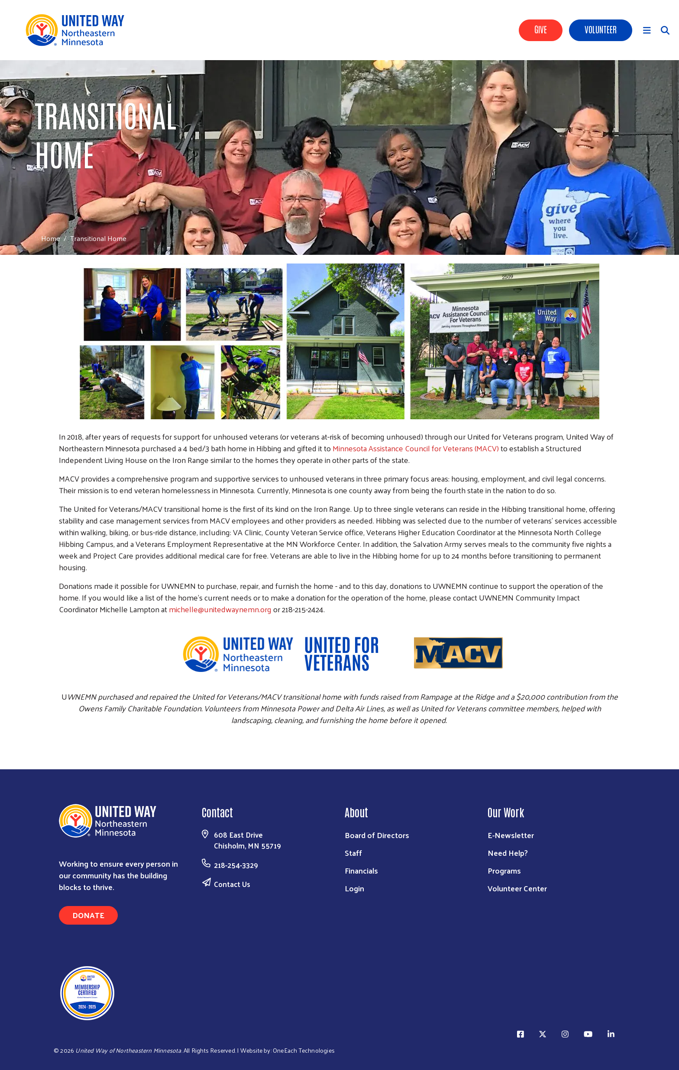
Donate (88, 915)
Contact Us (232, 883)
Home (50, 238)
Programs (504, 870)
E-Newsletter (511, 835)
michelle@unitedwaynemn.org (220, 609)
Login (354, 888)
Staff (353, 852)
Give (540, 29)
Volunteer (601, 29)
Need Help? (508, 852)
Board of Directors (377, 835)
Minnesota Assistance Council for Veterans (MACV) (416, 448)
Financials (361, 870)
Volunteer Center (517, 888)
